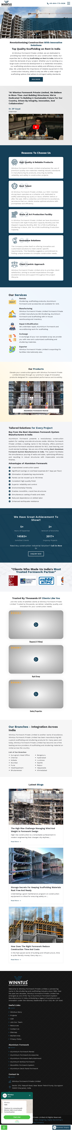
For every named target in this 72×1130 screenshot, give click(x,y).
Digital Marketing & (55, 1120)
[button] (61, 396)
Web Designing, (41, 1120)
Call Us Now (56, 546)
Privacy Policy (15, 1039)
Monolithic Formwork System (22, 1065)
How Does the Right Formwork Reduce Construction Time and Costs (30, 948)
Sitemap (13, 1032)
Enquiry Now (35, 554)
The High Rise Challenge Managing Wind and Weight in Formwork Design (33, 830)
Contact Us (14, 1029)
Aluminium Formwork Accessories (24, 1055)
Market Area (15, 1036)
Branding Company (36, 1122)
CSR (12, 1019)
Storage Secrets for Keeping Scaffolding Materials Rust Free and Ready (36, 889)
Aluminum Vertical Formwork (22, 1062)
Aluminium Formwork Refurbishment (25, 1058)
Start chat (16, 1117)
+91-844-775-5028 (56, 3)
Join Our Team (16, 1022)
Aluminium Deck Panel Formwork (24, 1069)
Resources (14, 1026)
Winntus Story (16, 1012)
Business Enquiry (61, 1127)
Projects (13, 1015)
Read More (36, 79)
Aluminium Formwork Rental (22, 1052)
